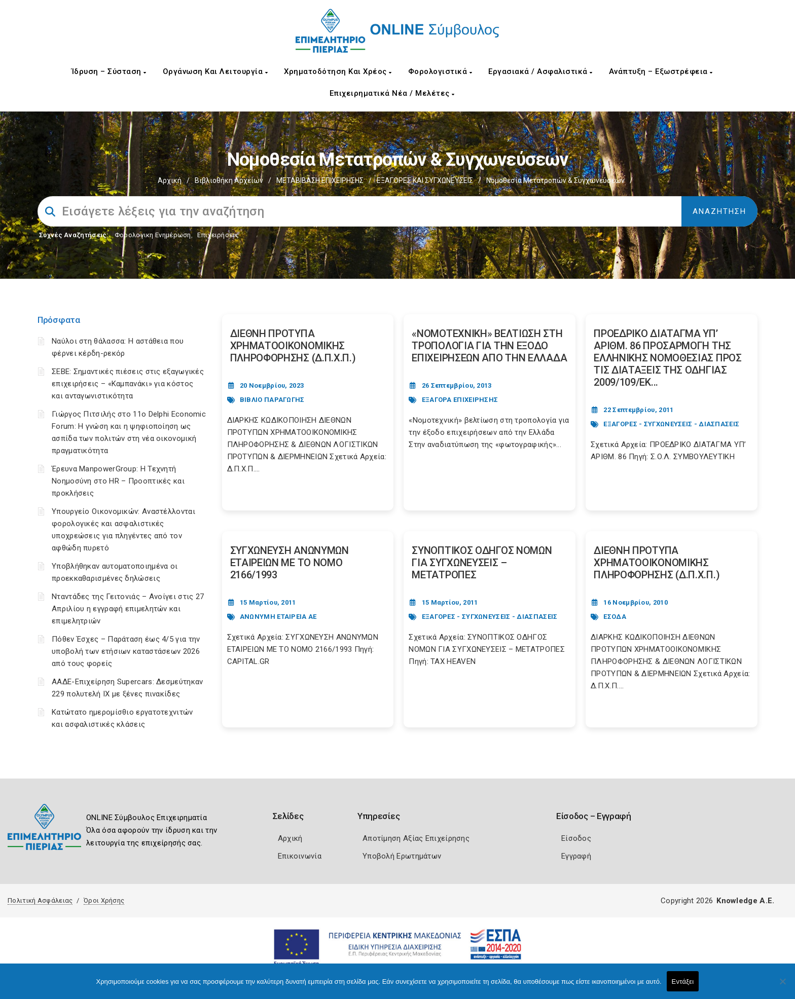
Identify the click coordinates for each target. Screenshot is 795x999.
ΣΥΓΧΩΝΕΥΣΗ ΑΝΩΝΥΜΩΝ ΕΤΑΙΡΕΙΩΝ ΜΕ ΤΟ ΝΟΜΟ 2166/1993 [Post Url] (289, 562)
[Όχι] (782, 986)
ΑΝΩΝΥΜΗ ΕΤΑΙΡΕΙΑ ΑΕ (278, 616)
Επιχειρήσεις (218, 235)
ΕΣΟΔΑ (614, 616)
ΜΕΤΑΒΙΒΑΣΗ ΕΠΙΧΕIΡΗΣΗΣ (320, 180)
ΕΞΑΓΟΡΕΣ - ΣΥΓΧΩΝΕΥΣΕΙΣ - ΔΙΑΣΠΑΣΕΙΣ (671, 424)
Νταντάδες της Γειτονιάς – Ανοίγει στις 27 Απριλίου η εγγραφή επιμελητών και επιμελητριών (128, 608)
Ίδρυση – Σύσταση (109, 71)
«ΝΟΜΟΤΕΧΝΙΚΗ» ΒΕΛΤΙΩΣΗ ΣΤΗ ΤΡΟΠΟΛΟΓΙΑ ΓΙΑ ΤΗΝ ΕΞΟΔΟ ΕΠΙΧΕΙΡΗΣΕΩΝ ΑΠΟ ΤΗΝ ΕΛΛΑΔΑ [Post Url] (489, 345)
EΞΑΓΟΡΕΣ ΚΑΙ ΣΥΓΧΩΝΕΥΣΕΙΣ (425, 180)
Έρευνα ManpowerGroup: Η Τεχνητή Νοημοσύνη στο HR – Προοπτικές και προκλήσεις (118, 481)
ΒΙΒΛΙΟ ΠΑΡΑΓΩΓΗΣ (272, 399)
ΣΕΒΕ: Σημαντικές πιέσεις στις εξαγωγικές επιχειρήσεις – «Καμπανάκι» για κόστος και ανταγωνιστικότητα (128, 383)
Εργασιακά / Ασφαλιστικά (540, 71)
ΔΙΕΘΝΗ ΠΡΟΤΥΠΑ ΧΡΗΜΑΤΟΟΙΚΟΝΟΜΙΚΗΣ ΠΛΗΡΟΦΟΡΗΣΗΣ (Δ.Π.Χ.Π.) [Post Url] (293, 345)
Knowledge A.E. (745, 900)
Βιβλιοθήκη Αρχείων (229, 180)
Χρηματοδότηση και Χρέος (338, 71)
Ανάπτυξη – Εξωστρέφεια (661, 71)
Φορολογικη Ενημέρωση (153, 235)
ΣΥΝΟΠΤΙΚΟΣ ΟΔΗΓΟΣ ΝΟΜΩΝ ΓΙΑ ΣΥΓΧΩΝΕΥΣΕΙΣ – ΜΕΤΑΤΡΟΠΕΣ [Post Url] (482, 562)
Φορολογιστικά (440, 71)
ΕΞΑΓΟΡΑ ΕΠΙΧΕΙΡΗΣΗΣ (460, 399)
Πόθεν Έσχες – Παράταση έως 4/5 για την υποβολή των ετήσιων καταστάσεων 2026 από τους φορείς (126, 651)
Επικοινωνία (299, 856)
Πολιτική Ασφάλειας (40, 900)
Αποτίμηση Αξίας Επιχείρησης (416, 838)
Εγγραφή (576, 856)
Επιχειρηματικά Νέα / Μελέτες (392, 93)
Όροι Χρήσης (104, 900)
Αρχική (170, 180)
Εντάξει (683, 981)
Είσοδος (576, 838)
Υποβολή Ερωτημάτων (402, 856)
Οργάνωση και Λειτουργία (215, 71)
